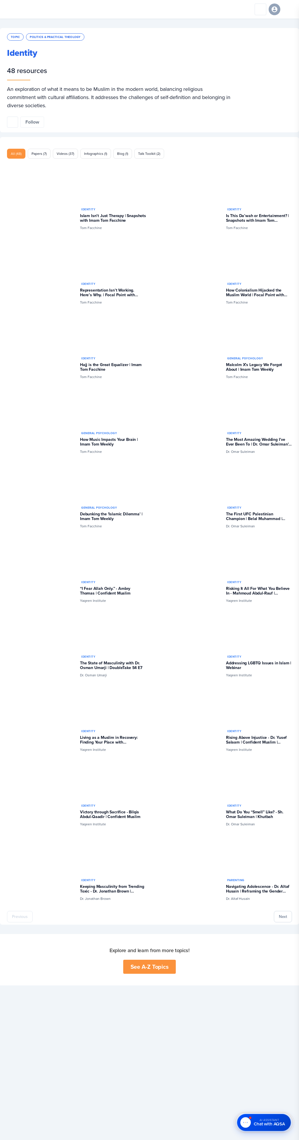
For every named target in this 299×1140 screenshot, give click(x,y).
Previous (20, 916)
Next (283, 916)
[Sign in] (274, 9)
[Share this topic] (12, 122)
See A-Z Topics (150, 966)
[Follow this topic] (32, 122)
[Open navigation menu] (288, 9)
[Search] (260, 9)
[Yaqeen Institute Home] (22, 9)
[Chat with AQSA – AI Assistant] (264, 1122)
